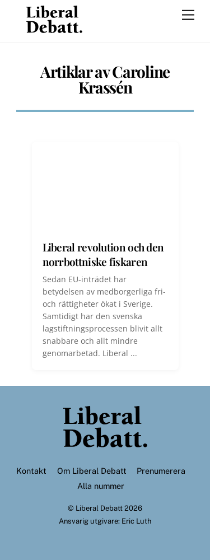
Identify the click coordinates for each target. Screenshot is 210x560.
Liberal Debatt (99, 508)
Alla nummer (100, 486)
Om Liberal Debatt (92, 470)
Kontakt (31, 470)
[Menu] (188, 15)
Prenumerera (161, 470)
